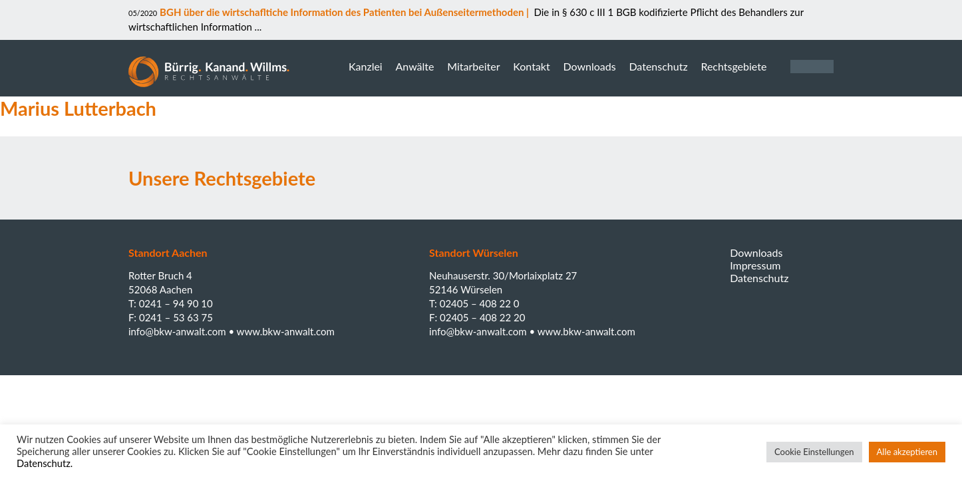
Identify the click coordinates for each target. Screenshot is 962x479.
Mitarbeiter (473, 66)
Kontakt (531, 66)
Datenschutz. (45, 463)
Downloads (589, 66)
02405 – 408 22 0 (480, 303)
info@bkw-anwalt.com (178, 331)
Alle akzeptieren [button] (907, 451)
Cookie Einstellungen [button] (814, 451)
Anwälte (414, 66)
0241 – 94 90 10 (176, 303)
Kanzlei (366, 66)
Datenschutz (658, 66)
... (256, 27)
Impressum (755, 265)
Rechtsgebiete (733, 66)
